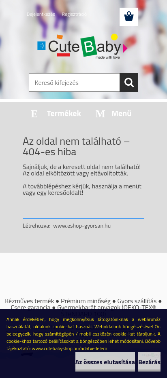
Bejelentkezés (41, 14)
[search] (129, 82)
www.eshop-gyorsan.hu (82, 225)
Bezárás (149, 362)
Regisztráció (74, 14)
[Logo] (83, 47)
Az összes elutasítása (105, 362)
